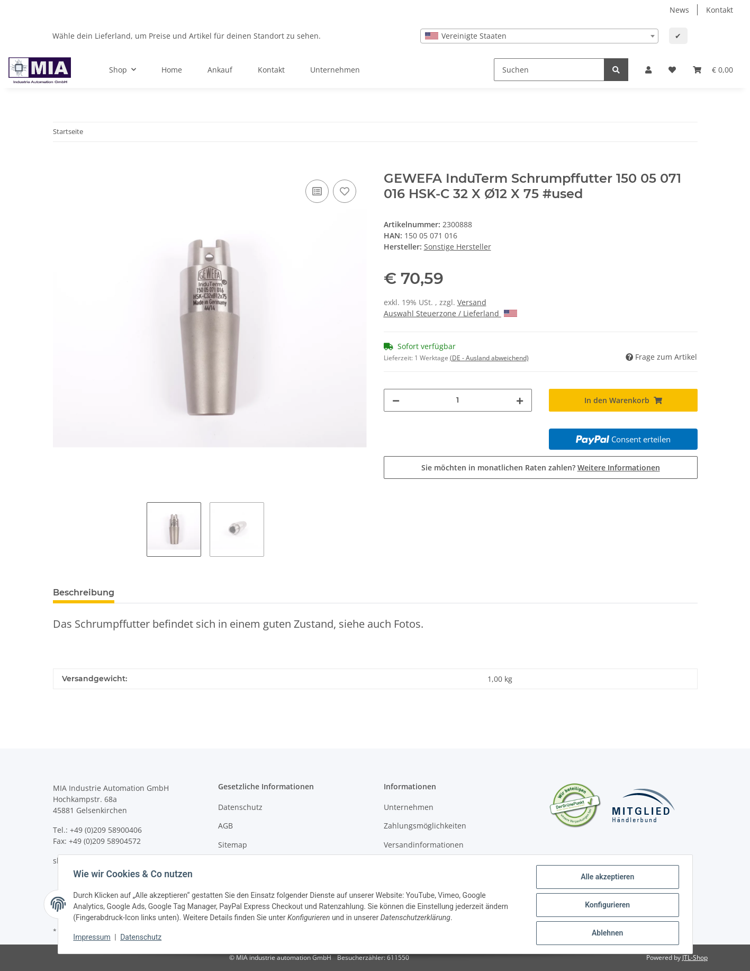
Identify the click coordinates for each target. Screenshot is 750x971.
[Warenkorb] (713, 69)
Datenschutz (240, 807)
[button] (648, 69)
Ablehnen (605, 933)
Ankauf (219, 70)
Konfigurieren (605, 906)
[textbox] (539, 36)
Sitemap (232, 845)
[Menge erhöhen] (519, 400)
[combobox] (539, 36)
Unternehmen (335, 70)
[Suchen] (549, 69)
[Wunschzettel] (672, 69)
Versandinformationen (424, 845)
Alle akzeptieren (605, 878)
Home (171, 70)
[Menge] (458, 400)
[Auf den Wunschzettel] (344, 191)
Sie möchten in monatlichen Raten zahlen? (540, 467)
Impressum (93, 938)
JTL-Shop (695, 957)
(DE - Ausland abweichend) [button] (489, 357)
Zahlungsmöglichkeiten (425, 826)
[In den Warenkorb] (61, 165)
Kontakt (719, 10)
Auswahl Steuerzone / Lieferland (450, 313)
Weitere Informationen (618, 467)
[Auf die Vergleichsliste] (317, 191)
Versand (471, 302)
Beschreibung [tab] (83, 592)
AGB (225, 826)
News (679, 10)
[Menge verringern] (396, 400)
